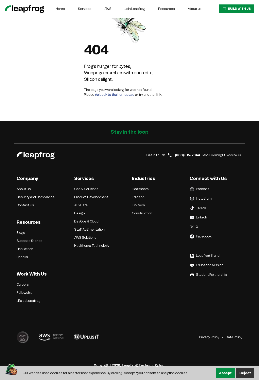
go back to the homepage (114, 95)
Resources (166, 9)
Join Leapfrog (134, 9)
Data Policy (234, 337)
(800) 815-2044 (184, 155)
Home (60, 9)
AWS (107, 9)
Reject (245, 373)
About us (195, 9)
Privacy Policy (209, 337)
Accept (225, 373)
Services (84, 9)
